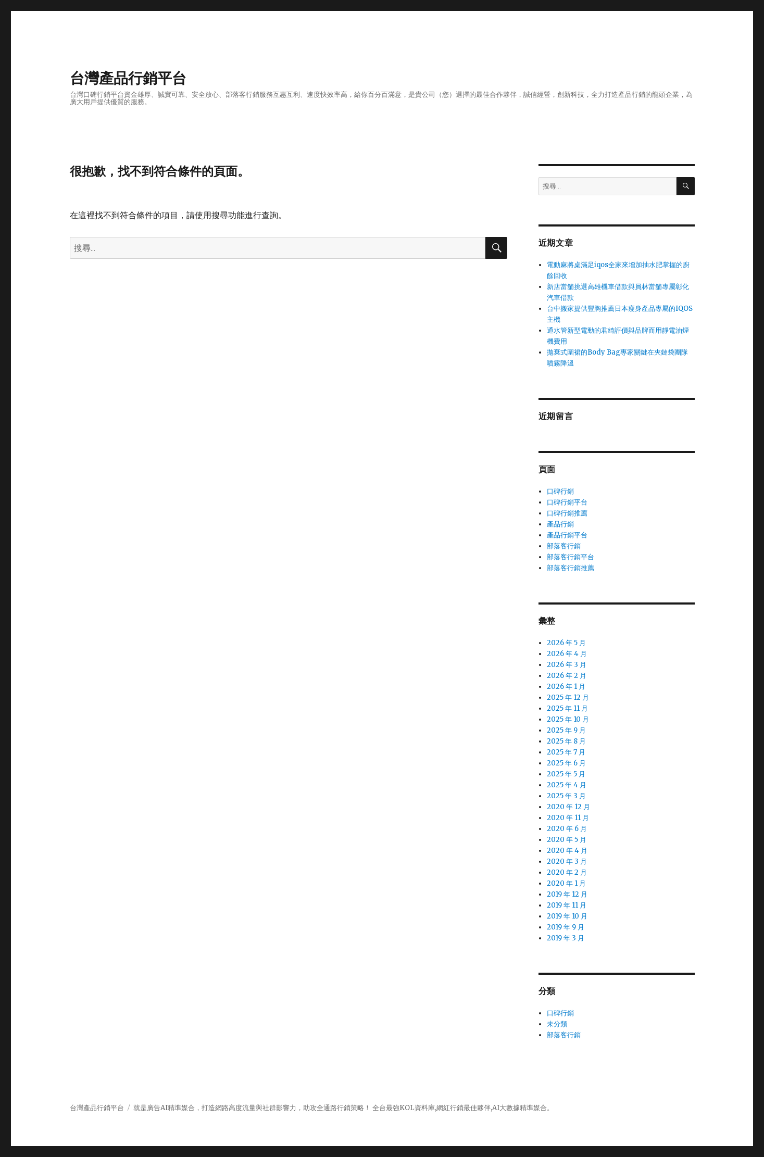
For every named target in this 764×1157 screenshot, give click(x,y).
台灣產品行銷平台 (128, 78)
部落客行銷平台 (570, 556)
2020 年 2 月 (567, 872)
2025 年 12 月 (568, 697)
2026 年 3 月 (566, 664)
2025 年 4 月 (566, 785)
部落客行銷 (564, 546)
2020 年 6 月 (567, 828)
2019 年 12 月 (567, 894)
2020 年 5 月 (566, 839)
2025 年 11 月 (567, 708)
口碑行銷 (560, 491)
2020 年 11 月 (568, 817)
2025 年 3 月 (566, 795)
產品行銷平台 (567, 535)
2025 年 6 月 (566, 763)
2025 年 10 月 (568, 719)
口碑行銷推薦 (567, 513)
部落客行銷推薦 (570, 567)
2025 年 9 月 (566, 730)
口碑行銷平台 (567, 502)
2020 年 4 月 (567, 850)
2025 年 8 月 (566, 741)
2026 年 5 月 (566, 642)
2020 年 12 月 (568, 806)
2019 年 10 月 (567, 916)
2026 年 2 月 (566, 675)
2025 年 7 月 (566, 752)
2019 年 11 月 (566, 905)
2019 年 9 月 (565, 927)
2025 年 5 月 (566, 774)
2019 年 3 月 (565, 938)
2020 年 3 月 (567, 861)
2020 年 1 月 (566, 883)
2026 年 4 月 (567, 653)
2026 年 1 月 (566, 686)
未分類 (557, 1024)
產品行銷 (560, 524)
